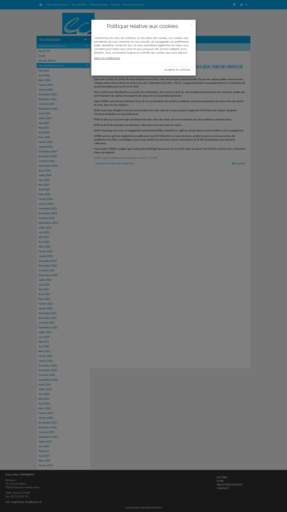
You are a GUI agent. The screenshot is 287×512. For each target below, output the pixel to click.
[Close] (192, 24)
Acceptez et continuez (177, 69)
